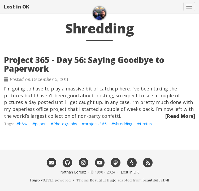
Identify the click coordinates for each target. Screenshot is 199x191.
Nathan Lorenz (73, 172)
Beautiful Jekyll (155, 180)
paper (40, 123)
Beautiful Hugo (103, 180)
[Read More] (180, 116)
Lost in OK (16, 6)
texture (147, 123)
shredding (123, 123)
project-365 (96, 123)
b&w (23, 123)
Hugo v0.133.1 (42, 180)
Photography (65, 123)
